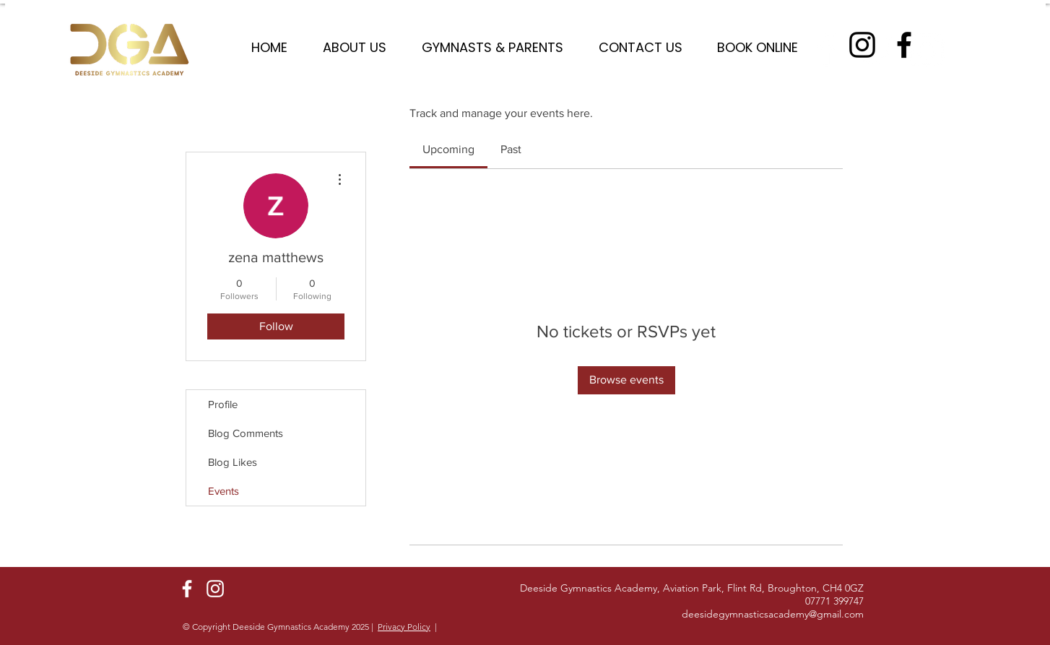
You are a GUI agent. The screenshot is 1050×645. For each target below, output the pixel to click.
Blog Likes (232, 462)
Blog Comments (245, 433)
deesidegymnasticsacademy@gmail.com (773, 613)
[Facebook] (904, 44)
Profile (223, 404)
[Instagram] (862, 44)
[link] (448, 149)
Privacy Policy (404, 626)
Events (223, 491)
